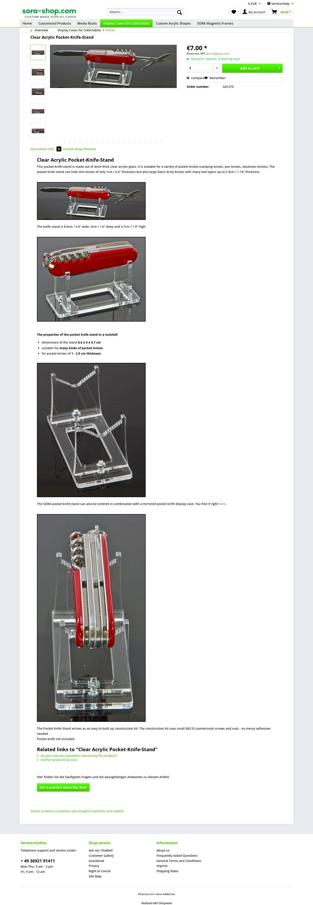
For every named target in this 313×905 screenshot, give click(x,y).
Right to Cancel (100, 871)
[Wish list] (233, 11)
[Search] (179, 12)
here (222, 504)
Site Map (95, 876)
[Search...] (145, 12)
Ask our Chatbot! (101, 850)
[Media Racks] (87, 23)
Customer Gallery (101, 856)
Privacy (94, 866)
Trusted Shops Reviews (79, 149)
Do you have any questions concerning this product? (77, 756)
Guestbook (96, 861)
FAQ (55, 149)
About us (163, 850)
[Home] (27, 23)
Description (38, 149)
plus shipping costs (218, 53)
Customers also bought (72, 811)
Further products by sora (57, 760)
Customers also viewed (106, 811)
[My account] (254, 11)
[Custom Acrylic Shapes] (173, 23)
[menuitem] (145, 12)
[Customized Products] (54, 23)
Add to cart (260, 68)
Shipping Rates (167, 871)
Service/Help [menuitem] (278, 4)
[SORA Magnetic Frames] (215, 23)
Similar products (42, 811)
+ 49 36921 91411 (38, 861)
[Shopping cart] (281, 11)
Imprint (161, 866)
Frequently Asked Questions (177, 856)
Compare (196, 78)
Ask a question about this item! (63, 787)
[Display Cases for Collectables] (126, 23)
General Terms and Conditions (178, 861)
